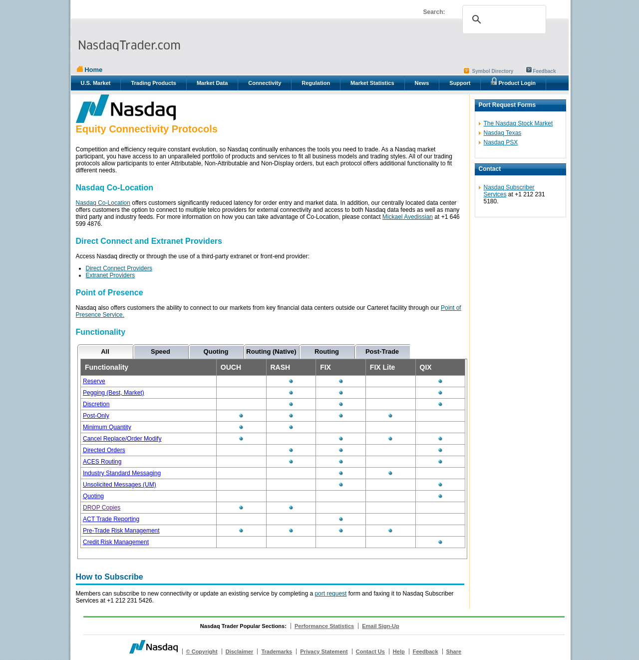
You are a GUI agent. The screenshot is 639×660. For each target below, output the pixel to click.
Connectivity (264, 83)
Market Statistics (372, 83)
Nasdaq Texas (503, 132)
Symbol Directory (493, 71)
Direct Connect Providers (119, 268)
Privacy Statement (323, 652)
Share (454, 652)
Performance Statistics (324, 626)
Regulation (316, 83)
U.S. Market (96, 83)
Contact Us (370, 652)
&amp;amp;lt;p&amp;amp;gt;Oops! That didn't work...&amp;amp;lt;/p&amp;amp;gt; (270, 452)
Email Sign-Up (380, 626)
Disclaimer (240, 652)
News (422, 83)
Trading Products (153, 83)
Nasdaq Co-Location (103, 202)
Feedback (544, 71)
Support (459, 83)
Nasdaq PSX (501, 142)
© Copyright (202, 652)
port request (330, 593)
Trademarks (276, 652)
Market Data (212, 83)
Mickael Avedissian (407, 216)
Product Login (513, 81)
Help (399, 652)
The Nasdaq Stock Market (518, 123)
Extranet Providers (110, 275)
